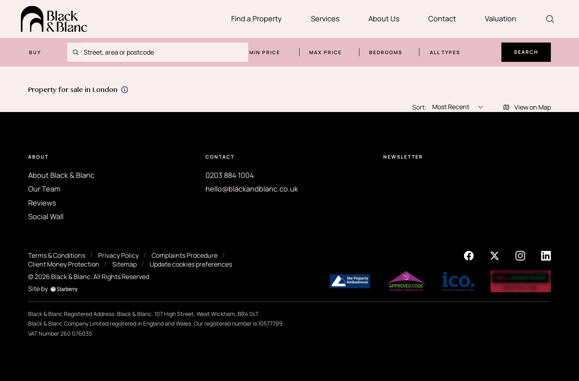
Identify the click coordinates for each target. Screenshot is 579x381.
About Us (383, 18)
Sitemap (124, 264)
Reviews (42, 203)
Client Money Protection (63, 264)
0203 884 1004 (229, 175)
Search (526, 52)
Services (325, 18)
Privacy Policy (118, 255)
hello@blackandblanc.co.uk (251, 189)
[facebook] (469, 255)
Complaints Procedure (185, 255)
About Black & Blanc (61, 175)
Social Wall (46, 216)
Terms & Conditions (56, 255)
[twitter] (494, 255)
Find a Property (256, 18)
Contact (442, 18)
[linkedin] (546, 255)
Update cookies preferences (191, 264)
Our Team (44, 189)
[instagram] (520, 255)
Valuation (500, 18)
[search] (550, 19)
